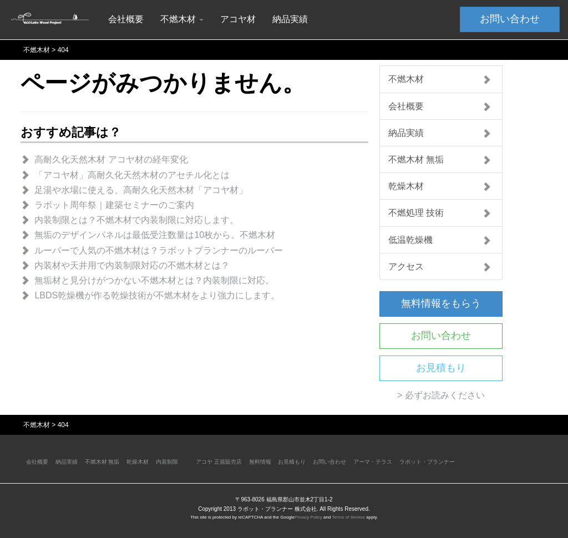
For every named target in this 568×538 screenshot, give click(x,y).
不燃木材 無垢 (439, 159)
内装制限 (167, 462)
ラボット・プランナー (427, 462)
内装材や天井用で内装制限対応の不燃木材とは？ (132, 265)
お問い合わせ (510, 18)
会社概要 (126, 19)
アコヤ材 (238, 19)
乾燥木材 (439, 186)
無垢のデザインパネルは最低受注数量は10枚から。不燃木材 (154, 235)
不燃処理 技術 (439, 212)
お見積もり (441, 367)
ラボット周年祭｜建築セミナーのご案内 (114, 205)
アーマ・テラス (372, 462)
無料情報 (260, 462)
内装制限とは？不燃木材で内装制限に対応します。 (136, 220)
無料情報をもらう (441, 303)
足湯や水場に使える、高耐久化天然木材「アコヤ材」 (140, 190)
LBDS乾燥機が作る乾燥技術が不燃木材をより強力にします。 (157, 295)
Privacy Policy (308, 517)
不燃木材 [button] (182, 19)
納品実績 (290, 19)
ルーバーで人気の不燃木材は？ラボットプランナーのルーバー (158, 250)
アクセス (439, 266)
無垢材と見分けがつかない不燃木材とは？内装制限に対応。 (154, 280)
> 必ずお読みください (441, 395)
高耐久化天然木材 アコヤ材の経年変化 (110, 159)
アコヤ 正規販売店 (219, 462)
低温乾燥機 (439, 240)
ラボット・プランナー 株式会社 (277, 509)
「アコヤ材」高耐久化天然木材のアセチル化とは (132, 175)
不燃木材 (439, 79)
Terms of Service (348, 517)
